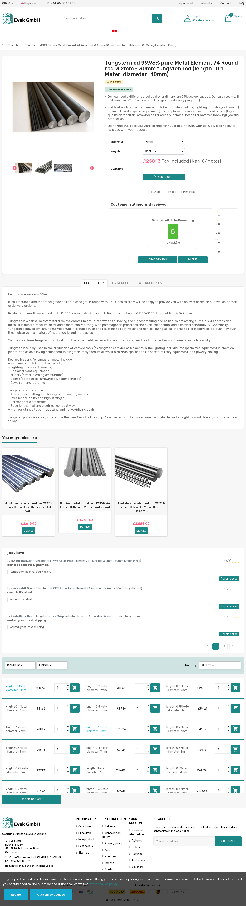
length (115, 151)
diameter (117, 141)
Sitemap (83, 852)
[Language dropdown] (28, 4)
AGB (107, 850)
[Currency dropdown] (7, 4)
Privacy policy (113, 843)
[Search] (111, 18)
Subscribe (228, 841)
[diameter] (164, 142)
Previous (207, 646)
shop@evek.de (45, 866)
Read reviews (157, 259)
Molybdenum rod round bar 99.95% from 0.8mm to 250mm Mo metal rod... (29, 507)
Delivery (110, 826)
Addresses (138, 860)
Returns (136, 840)
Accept (16, 894)
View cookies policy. (104, 884)
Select (207, 665)
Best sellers (85, 846)
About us (110, 856)
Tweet (170, 192)
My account (186, 3)
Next (233, 646)
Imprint (109, 863)
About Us (207, 3)
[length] (164, 151)
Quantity (117, 169)
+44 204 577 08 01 (61, 3)
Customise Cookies (51, 894)
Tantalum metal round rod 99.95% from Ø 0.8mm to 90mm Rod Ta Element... (141, 507)
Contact (225, 3)
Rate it (193, 259)
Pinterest (187, 192)
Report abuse (229, 578)
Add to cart (74, 687)
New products (87, 839)
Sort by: (191, 665)
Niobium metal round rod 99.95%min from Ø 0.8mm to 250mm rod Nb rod (85, 505)
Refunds (136, 853)
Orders (135, 847)
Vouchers (137, 867)
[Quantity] (164, 169)
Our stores (84, 826)
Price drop (84, 833)
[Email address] (184, 841)
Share (156, 192)
